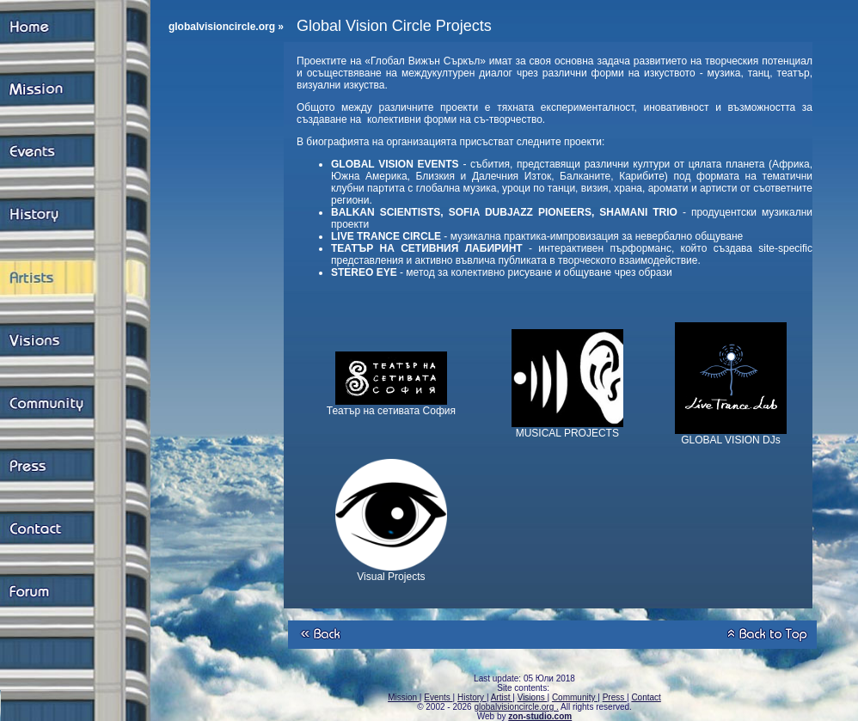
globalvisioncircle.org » (226, 27)
